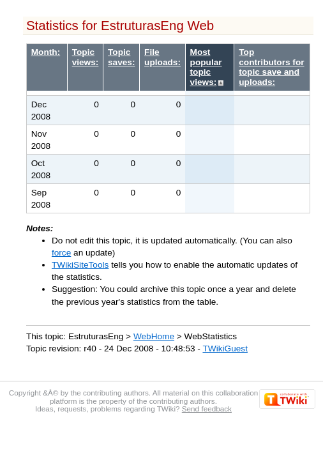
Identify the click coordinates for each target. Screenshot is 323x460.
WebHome (153, 336)
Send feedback (207, 408)
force (61, 252)
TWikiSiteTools (80, 265)
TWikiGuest (224, 348)
